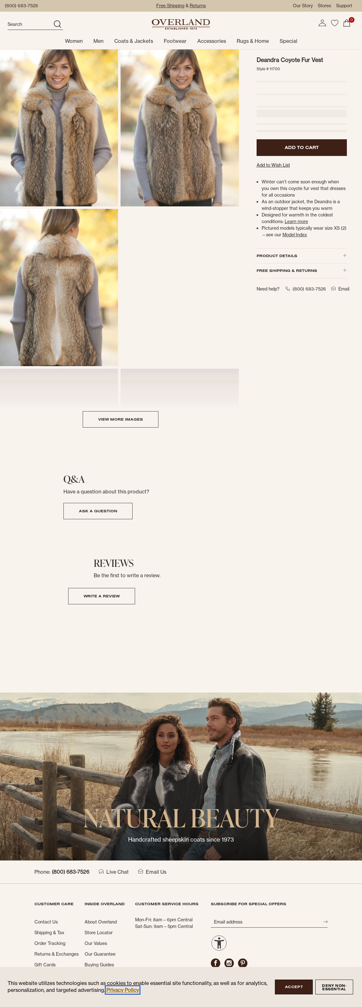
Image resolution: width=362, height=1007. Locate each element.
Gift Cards (45, 965)
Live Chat (114, 872)
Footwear (175, 41)
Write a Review (102, 596)
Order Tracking (49, 943)
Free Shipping (170, 6)
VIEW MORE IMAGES (120, 419)
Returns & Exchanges (56, 954)
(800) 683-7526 (21, 6)
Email (339, 289)
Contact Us (46, 922)
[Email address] (267, 922)
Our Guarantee (100, 954)
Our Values (96, 943)
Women (74, 41)
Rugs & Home (253, 41)
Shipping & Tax (49, 932)
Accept (294, 987)
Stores (324, 6)
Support (344, 6)
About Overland (101, 922)
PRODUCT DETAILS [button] (302, 255)
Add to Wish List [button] (273, 165)
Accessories (211, 41)
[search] (30, 24)
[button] (322, 23)
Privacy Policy (122, 990)
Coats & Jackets (133, 41)
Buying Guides (99, 965)
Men (98, 41)
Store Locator (99, 932)
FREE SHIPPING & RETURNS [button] (302, 270)
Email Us (152, 872)
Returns (198, 6)
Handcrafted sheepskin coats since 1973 (181, 839)
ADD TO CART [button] (302, 147)
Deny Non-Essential (334, 987)
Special (288, 41)
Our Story (303, 6)
